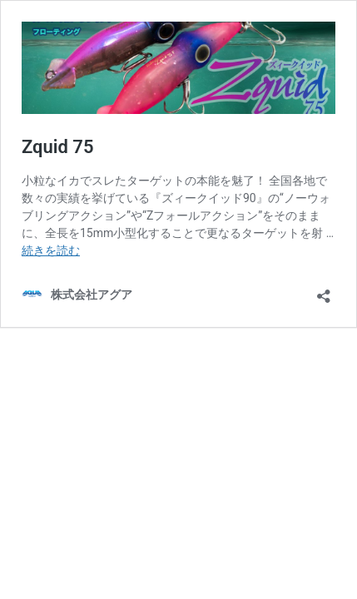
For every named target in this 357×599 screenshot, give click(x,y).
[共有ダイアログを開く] (323, 291)
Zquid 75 (58, 146)
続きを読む (51, 250)
